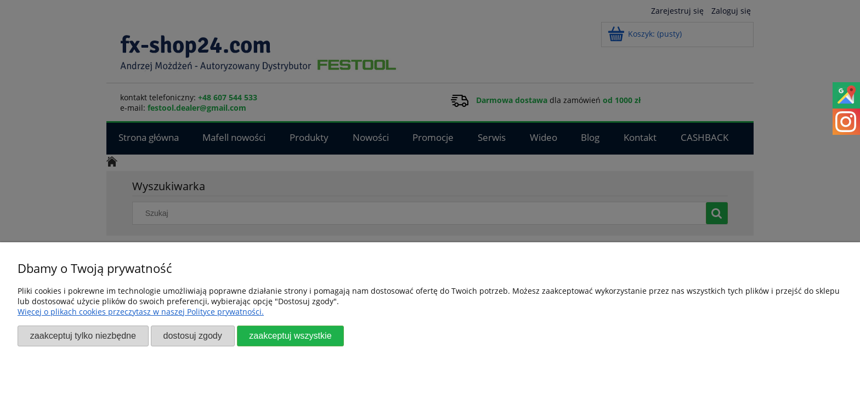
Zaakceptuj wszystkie (290, 335)
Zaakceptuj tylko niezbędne (83, 335)
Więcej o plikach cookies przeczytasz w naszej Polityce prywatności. (141, 311)
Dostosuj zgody (192, 335)
